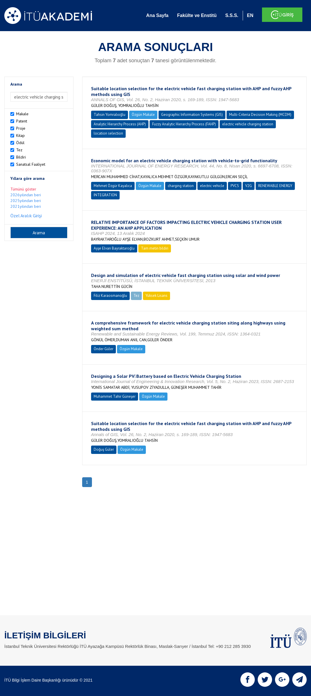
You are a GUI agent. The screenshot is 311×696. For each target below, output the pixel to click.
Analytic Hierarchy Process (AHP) (120, 124)
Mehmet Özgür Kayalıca (113, 185)
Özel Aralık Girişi (26, 215)
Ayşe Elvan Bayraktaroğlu (114, 248)
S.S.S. (231, 15)
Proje (20, 128)
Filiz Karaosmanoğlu (110, 295)
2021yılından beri (25, 206)
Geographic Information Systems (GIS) (192, 114)
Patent (21, 121)
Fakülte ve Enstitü (196, 15)
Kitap (20, 135)
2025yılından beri (25, 200)
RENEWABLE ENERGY (275, 185)
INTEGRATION (105, 195)
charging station (181, 185)
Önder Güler (103, 348)
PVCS (235, 185)
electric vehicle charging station (247, 124)
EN (250, 15)
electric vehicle (212, 185)
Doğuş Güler (104, 449)
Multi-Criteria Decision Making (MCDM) (260, 114)
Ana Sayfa (157, 15)
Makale (22, 113)
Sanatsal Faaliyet (30, 164)
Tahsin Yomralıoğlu (109, 114)
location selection (108, 133)
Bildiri (21, 157)
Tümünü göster (23, 189)
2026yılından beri (25, 194)
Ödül (20, 142)
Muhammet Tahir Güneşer (114, 396)
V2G (248, 185)
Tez (19, 149)
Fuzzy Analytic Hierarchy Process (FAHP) (184, 124)
